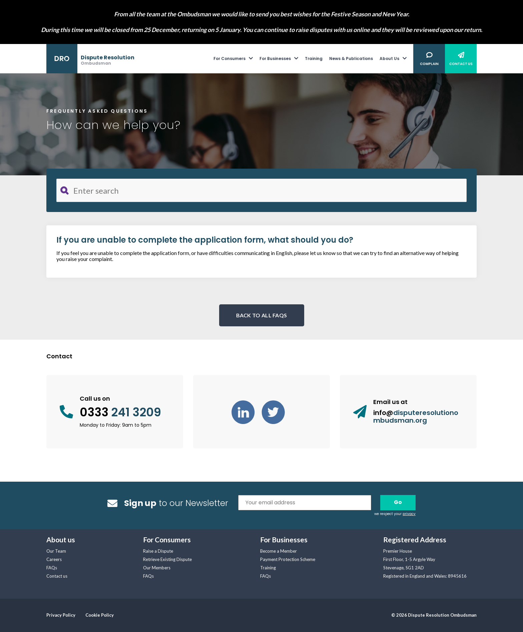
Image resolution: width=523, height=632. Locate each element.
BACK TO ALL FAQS (261, 315)
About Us (389, 58)
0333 (120, 412)
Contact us (56, 576)
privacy (409, 513)
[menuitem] (236, 58)
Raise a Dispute (158, 551)
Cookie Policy (99, 615)
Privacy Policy (60, 615)
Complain (429, 63)
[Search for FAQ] (261, 190)
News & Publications (351, 58)
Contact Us (461, 63)
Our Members (156, 567)
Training (314, 58)
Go (398, 502)
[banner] (90, 59)
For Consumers (229, 58)
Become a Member (278, 551)
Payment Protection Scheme (287, 559)
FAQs (51, 567)
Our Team (56, 551)
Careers (54, 559)
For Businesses (275, 58)
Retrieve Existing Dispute (167, 559)
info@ (415, 416)
